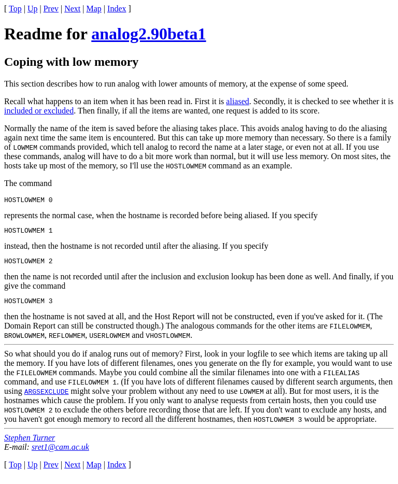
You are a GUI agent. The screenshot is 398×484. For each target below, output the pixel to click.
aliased (237, 101)
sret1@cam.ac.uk (60, 453)
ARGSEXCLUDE (46, 397)
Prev (51, 8)
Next (72, 8)
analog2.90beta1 (148, 33)
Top (15, 8)
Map (94, 8)
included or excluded (39, 110)
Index (116, 8)
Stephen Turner (29, 443)
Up (32, 8)
